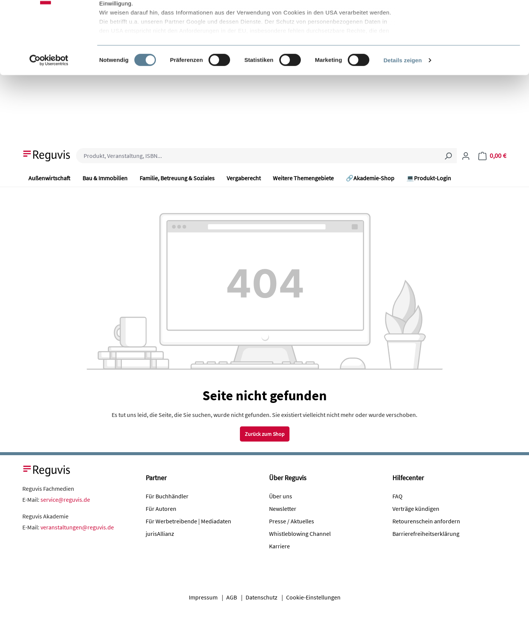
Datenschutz (261, 597)
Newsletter (282, 508)
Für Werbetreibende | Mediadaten (188, 521)
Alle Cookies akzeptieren (466, 20)
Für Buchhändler (167, 496)
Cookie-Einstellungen (313, 597)
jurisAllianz (160, 533)
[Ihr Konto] (465, 155)
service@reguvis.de (65, 499)
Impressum (203, 597)
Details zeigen (402, 121)
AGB (231, 597)
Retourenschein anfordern (426, 521)
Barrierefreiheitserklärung (425, 533)
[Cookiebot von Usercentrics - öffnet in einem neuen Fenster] (49, 121)
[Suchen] (448, 155)
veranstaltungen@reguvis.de (77, 527)
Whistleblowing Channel (300, 533)
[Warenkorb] (492, 155)
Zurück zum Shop (265, 434)
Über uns (280, 496)
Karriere (279, 546)
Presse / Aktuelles (291, 521)
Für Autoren (161, 508)
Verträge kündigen (415, 508)
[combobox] (258, 155)
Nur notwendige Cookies (466, 45)
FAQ (397, 496)
